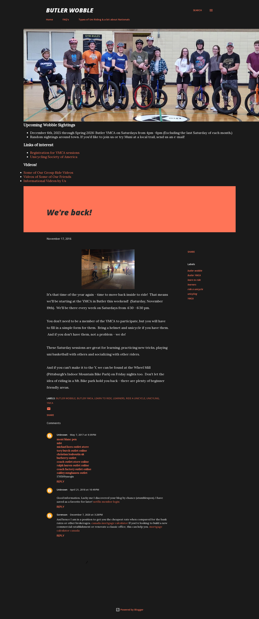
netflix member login (106, 501)
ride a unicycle (195, 289)
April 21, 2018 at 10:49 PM (84, 489)
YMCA (191, 298)
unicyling (192, 293)
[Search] (197, 10)
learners (192, 284)
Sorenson (62, 514)
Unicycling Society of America (53, 157)
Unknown (62, 434)
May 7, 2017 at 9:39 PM (83, 434)
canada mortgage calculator (109, 523)
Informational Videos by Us (45, 181)
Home (49, 19)
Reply (60, 481)
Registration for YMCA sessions (55, 153)
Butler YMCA (194, 275)
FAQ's (66, 19)
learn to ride (194, 279)
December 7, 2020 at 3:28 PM (86, 514)
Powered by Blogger (129, 609)
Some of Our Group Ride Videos (48, 172)
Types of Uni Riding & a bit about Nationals (104, 19)
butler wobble (195, 270)
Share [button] (191, 251)
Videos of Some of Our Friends (47, 177)
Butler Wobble (69, 10)
